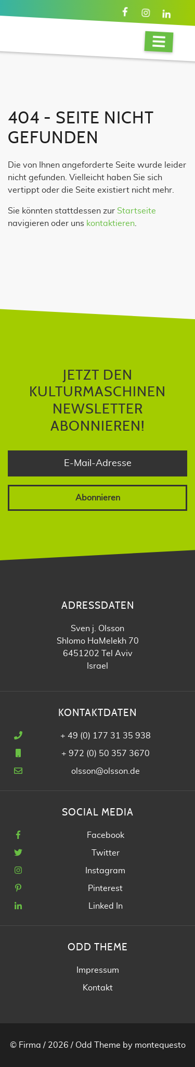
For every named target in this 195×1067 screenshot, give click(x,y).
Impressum (97, 970)
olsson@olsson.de (105, 771)
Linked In (105, 906)
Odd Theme (98, 1045)
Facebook (105, 835)
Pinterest (105, 888)
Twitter (106, 853)
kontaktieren (110, 223)
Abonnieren (97, 498)
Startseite (136, 211)
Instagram (105, 871)
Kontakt (98, 988)
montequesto (160, 1045)
